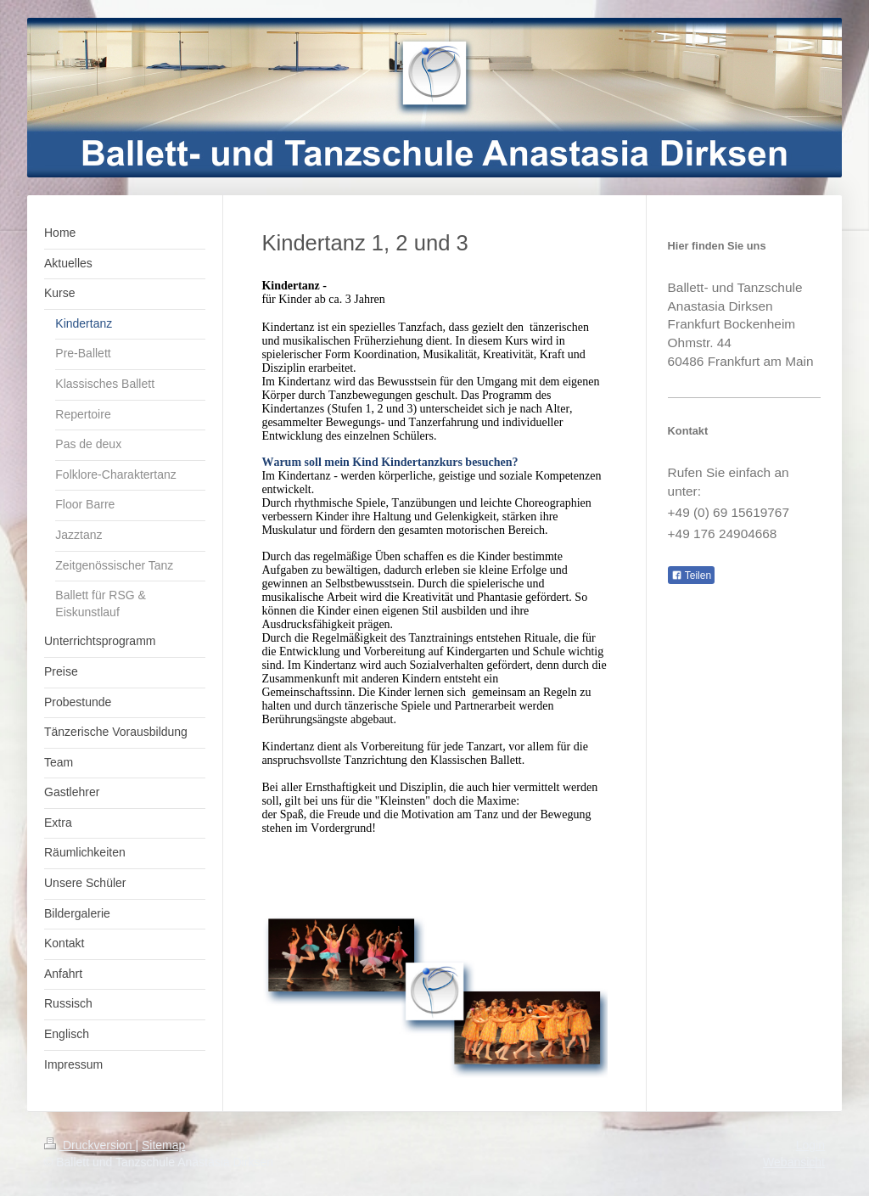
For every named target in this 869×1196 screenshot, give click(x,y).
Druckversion (89, 1145)
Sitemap (163, 1145)
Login (810, 1145)
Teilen (691, 575)
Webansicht (794, 1162)
